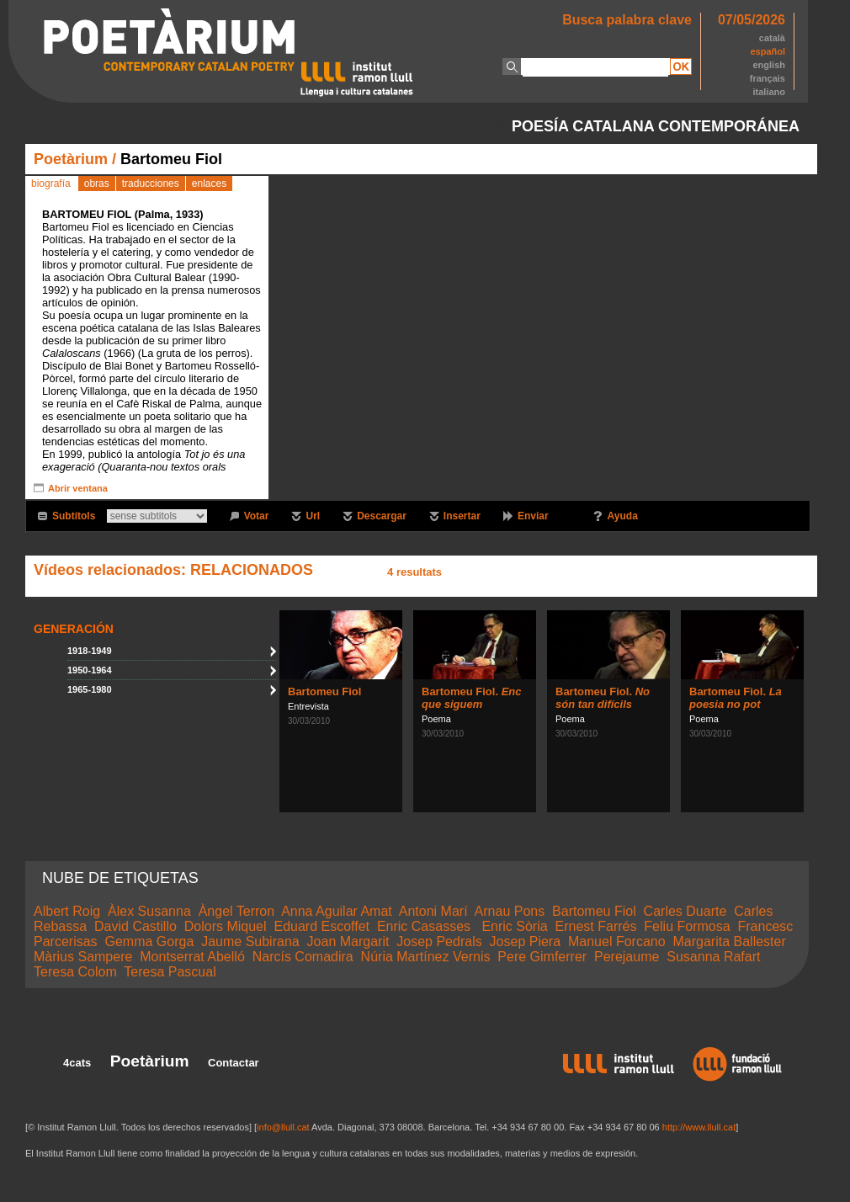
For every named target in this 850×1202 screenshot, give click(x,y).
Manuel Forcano (617, 941)
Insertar (462, 516)
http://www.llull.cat (699, 1127)
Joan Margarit (348, 941)
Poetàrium (71, 159)
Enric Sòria (514, 926)
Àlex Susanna (149, 911)
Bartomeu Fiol (324, 691)
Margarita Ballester (728, 941)
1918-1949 (89, 651)
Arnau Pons (510, 911)
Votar (256, 516)
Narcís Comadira (302, 956)
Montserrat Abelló (192, 956)
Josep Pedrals (438, 941)
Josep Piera (525, 941)
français (767, 78)
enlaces (209, 183)
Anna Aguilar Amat (336, 911)
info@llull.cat (283, 1127)
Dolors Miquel (225, 926)
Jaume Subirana (250, 941)
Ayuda (623, 516)
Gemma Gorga (149, 941)
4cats (77, 1062)
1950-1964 (89, 670)
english (768, 65)
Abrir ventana (78, 488)
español (767, 51)
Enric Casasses (426, 926)
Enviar (533, 516)
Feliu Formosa (687, 926)
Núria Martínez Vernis (426, 956)
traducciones (150, 183)
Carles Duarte (685, 911)
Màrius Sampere (83, 956)
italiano (768, 92)
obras (96, 183)
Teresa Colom (75, 972)
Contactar (233, 1062)
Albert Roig (67, 911)
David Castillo (135, 926)
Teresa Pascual (169, 972)
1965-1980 (89, 689)
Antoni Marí (433, 911)
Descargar (381, 516)
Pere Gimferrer (542, 956)
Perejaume (626, 956)
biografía (51, 183)
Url (312, 516)
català (772, 38)
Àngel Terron (236, 911)
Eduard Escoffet (321, 926)
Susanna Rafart (713, 956)
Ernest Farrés (596, 926)
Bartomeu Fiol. (471, 697)
